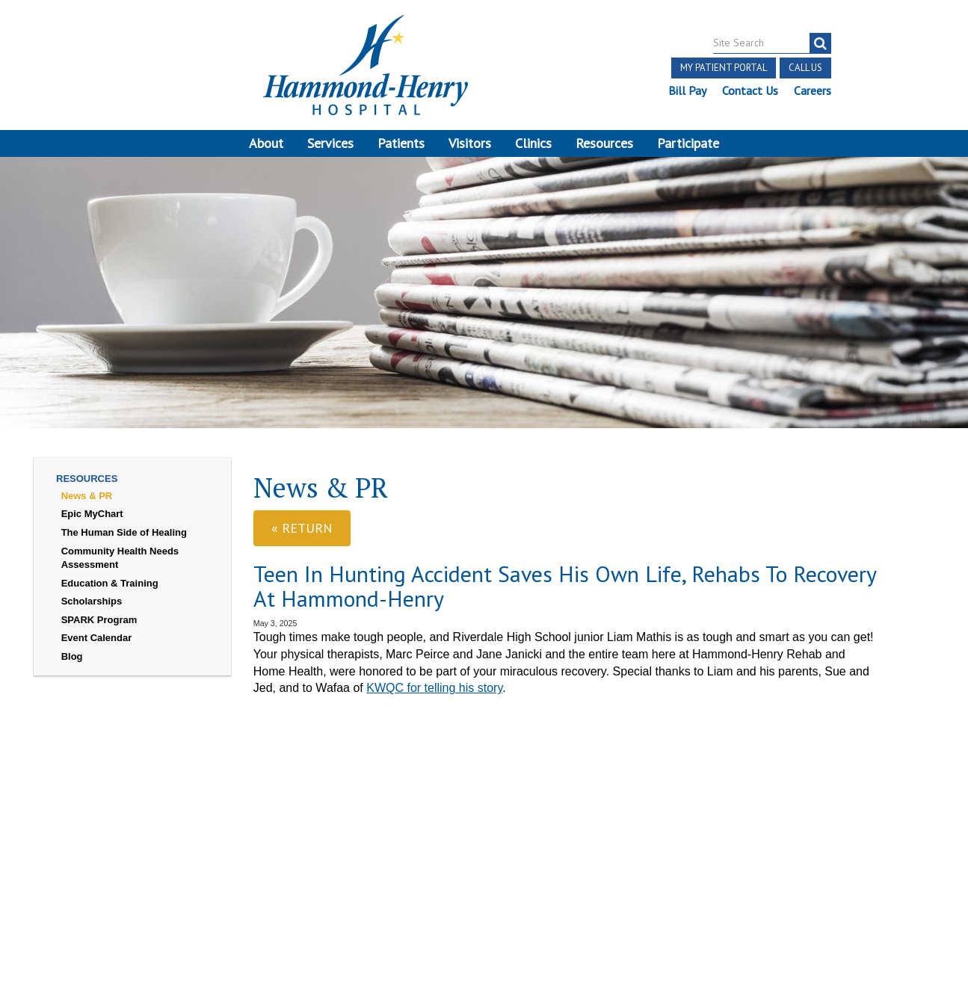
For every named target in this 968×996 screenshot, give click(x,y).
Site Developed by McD (484, 882)
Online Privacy (171, 870)
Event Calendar (96, 646)
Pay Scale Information (484, 954)
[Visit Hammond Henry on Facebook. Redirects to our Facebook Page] (126, 804)
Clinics (533, 143)
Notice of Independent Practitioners (167, 835)
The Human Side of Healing (124, 541)
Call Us (804, 67)
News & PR (87, 504)
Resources (604, 143)
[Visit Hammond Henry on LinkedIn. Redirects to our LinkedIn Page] (197, 804)
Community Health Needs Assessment (120, 566)
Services (330, 143)
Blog (72, 665)
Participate (688, 143)
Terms (46, 835)
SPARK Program (99, 628)
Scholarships (92, 610)
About (266, 143)
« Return (302, 536)
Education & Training (109, 592)
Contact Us (749, 90)
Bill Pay (687, 90)
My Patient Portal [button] (722, 67)
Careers (811, 90)
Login (234, 870)
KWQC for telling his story (434, 696)
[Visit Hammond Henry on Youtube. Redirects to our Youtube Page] (163, 804)
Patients (401, 143)
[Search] (819, 43)
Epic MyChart (92, 522)
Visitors (469, 143)
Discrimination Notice (154, 853)
